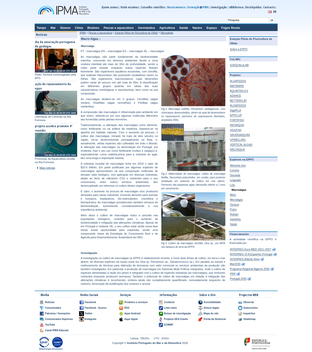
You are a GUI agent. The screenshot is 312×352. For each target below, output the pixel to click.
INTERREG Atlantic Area (245, 259)
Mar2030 (235, 263)
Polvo (233, 209)
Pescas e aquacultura (100, 33)
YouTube (50, 324)
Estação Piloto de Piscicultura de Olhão (136, 33)
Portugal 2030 (238, 278)
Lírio (232, 184)
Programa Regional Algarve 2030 (250, 268)
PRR (233, 273)
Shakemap (249, 319)
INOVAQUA (237, 125)
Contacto (269, 7)
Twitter (89, 313)
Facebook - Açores (95, 308)
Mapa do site (211, 313)
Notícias (49, 302)
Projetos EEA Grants (176, 319)
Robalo (234, 214)
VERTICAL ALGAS (241, 144)
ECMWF (168, 324)
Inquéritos (249, 313)
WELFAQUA (237, 149)
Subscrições (250, 308)
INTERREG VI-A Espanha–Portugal (251, 254)
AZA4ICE (235, 95)
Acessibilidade (212, 302)
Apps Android (132, 313)
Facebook (90, 302)
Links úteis (170, 308)
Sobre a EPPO (239, 49)
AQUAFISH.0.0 (239, 90)
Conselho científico (153, 7)
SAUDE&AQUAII (240, 134)
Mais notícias (47, 167)
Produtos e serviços (136, 302)
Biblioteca (236, 7)
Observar (248, 302)
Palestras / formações (57, 313)
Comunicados (53, 308)
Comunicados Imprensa (59, 319)
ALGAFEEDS (238, 80)
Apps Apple (131, 319)
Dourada (235, 175)
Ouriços (234, 204)
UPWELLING (238, 139)
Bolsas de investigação (177, 313)
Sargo (233, 224)
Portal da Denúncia (215, 319)
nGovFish (235, 129)
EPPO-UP (236, 115)
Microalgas (236, 199)
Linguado (235, 180)
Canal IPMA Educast (56, 330)
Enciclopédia (253, 7)
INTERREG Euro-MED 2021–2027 (250, 249)
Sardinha (235, 219)
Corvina (234, 170)
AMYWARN (237, 85)
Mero (233, 194)
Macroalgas (167, 33)
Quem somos (110, 7)
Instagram (90, 319)
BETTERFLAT (238, 100)
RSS (126, 308)
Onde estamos (129, 7)
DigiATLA (235, 110)
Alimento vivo (238, 165)
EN (274, 12)
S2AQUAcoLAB (239, 65)
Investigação (219, 7)
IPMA (83, 33)
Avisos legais (211, 308)
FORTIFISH (237, 120)
